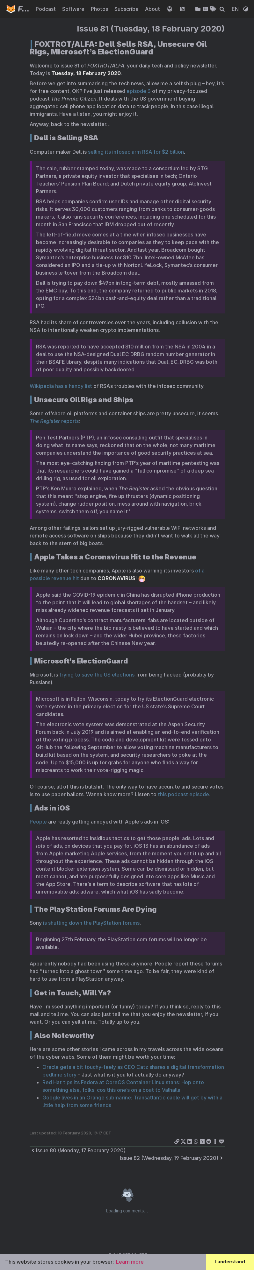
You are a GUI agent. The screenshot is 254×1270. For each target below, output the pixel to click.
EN (236, 9)
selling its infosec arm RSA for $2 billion (136, 152)
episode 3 (139, 91)
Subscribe (127, 9)
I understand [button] (230, 1261)
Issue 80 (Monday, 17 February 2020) (78, 1150)
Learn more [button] (130, 1262)
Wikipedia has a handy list (61, 386)
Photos (100, 9)
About (153, 9)
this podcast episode (183, 794)
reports (54, 421)
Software (74, 9)
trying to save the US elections (96, 674)
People (38, 821)
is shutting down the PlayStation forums (91, 923)
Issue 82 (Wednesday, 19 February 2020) (172, 1158)
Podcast (46, 9)
